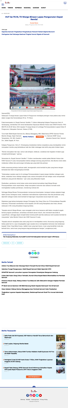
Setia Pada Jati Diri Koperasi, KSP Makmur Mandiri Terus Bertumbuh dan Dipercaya (28, 336)
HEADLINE (6, 243)
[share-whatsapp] (35, 253)
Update (40, 136)
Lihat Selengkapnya (34, 376)
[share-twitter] (32, 253)
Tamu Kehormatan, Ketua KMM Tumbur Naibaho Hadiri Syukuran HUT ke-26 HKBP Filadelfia (29, 352)
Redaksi (28, 399)
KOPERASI (18, 8)
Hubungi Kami (35, 399)
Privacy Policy (44, 399)
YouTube (41, 396)
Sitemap (22, 399)
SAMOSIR (36, 8)
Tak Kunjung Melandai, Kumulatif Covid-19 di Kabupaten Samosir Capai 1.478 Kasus (31, 237)
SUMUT (43, 8)
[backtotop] (34, 387)
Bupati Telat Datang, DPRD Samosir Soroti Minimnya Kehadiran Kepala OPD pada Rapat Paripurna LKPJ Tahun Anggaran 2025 (28, 368)
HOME (4, 8)
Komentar (34, 257)
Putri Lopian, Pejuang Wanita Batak (16, 344)
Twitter (38, 396)
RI (13, 243)
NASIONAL (27, 8)
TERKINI (10, 8)
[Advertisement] (34, 49)
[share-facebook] (30, 253)
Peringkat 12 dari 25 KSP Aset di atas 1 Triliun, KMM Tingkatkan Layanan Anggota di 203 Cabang (28, 360)
